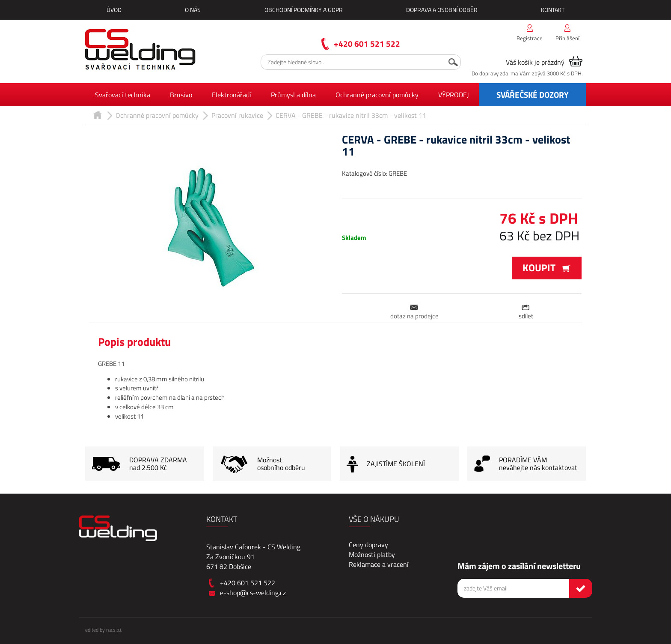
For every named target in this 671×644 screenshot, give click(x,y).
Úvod (114, 9)
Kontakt (552, 9)
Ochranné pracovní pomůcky (377, 95)
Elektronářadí (231, 95)
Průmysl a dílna (293, 95)
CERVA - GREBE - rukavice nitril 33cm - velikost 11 (351, 115)
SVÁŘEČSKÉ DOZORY (532, 94)
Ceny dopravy (368, 544)
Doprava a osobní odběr (442, 9)
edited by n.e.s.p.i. (103, 630)
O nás (193, 9)
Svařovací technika (122, 95)
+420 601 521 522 (367, 43)
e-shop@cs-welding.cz (253, 592)
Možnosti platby (372, 554)
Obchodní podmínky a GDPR (303, 9)
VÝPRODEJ (453, 95)
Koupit (547, 267)
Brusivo (181, 95)
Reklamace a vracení (379, 564)
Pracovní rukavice (237, 115)
